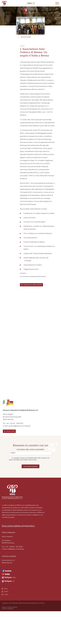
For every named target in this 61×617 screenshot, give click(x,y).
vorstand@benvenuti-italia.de (19, 426)
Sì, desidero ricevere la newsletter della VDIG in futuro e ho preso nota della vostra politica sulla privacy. (29, 459)
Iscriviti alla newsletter (30, 466)
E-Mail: (13, 549)
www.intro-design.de (7, 608)
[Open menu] (57, 3)
